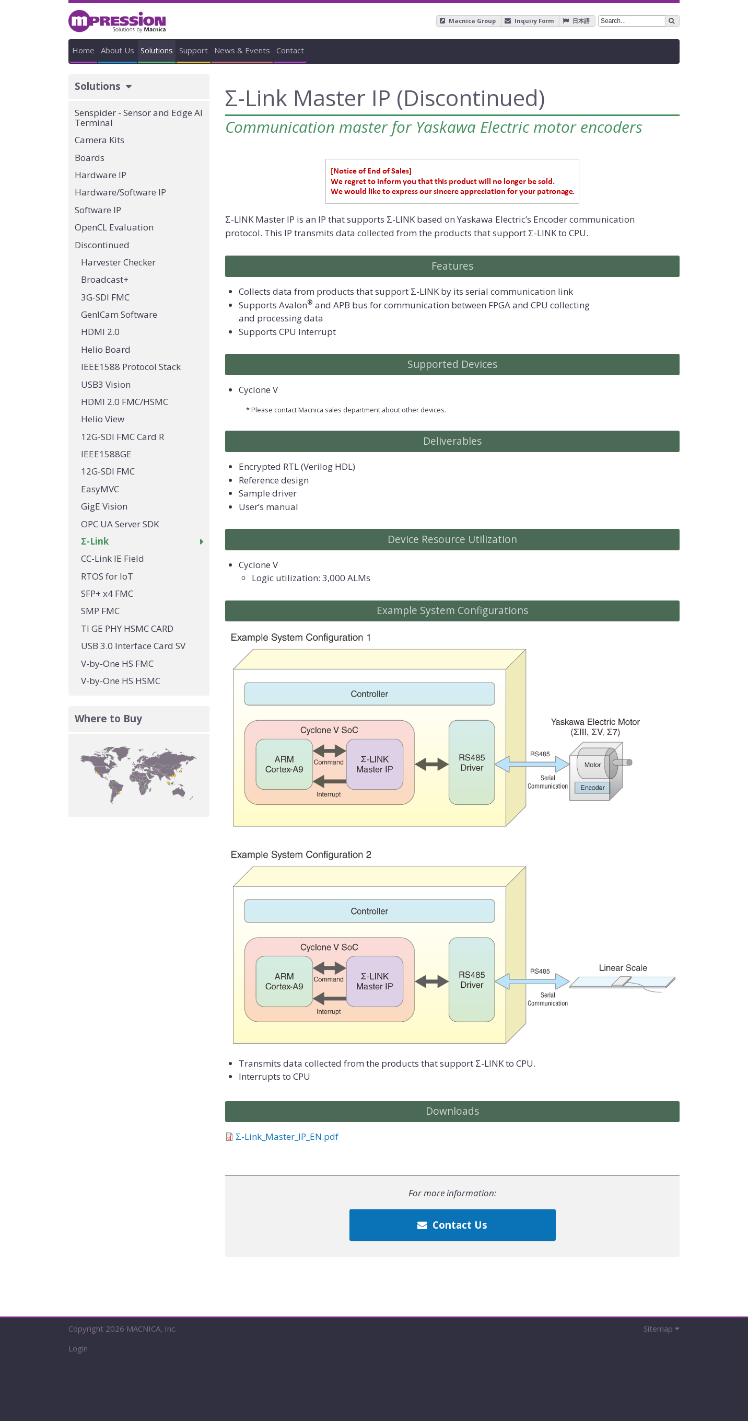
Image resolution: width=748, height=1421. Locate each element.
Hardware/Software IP (120, 192)
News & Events (520, 50)
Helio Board (106, 349)
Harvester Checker (118, 262)
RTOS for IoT (107, 576)
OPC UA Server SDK (120, 524)
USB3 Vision (106, 384)
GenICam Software (119, 314)
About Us (211, 50)
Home (114, 50)
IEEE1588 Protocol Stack (131, 367)
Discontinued (102, 245)
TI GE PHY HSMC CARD (127, 628)
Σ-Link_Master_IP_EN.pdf (287, 1136)
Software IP (98, 210)
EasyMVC (100, 489)
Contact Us (452, 1224)
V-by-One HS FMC (117, 663)
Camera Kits (99, 140)
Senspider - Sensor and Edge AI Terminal (139, 118)
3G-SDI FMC (105, 297)
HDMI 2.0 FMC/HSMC (124, 402)
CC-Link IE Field (112, 558)
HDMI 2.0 (100, 332)
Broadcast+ (104, 279)
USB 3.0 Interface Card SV (133, 646)
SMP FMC (100, 611)
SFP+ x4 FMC (107, 593)
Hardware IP (100, 175)
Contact (631, 50)
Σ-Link (95, 541)
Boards (89, 158)
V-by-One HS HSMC (120, 681)
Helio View (102, 419)
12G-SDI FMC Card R (122, 437)
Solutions (312, 50)
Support (410, 50)
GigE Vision (104, 506)
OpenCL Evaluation (114, 227)
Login (78, 1348)
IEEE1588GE (106, 454)
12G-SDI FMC (108, 471)
